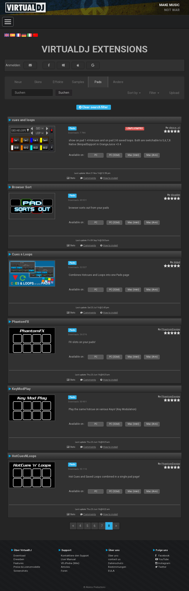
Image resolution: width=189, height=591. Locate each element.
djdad (177, 262)
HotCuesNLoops (24, 456)
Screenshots (20, 570)
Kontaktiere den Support (75, 555)
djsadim (175, 194)
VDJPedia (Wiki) (70, 563)
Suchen (64, 92)
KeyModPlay (21, 389)
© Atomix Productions (94, 587)
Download (19, 555)
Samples (78, 82)
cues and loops (23, 120)
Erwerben (18, 559)
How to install (110, 178)
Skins (38, 82)
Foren (64, 570)
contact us (114, 559)
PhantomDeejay (170, 329)
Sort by (134, 93)
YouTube (162, 559)
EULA (111, 570)
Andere (118, 82)
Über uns (113, 555)
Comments (89, 178)
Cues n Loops (22, 254)
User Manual (68, 559)
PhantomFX (20, 321)
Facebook (162, 555)
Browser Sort (22, 187)
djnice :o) (174, 127)
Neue (18, 82)
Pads (98, 82)
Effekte (58, 82)
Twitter (160, 566)
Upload (174, 93)
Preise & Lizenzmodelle (26, 566)
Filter (154, 93)
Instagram (162, 563)
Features (18, 563)
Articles (65, 566)
